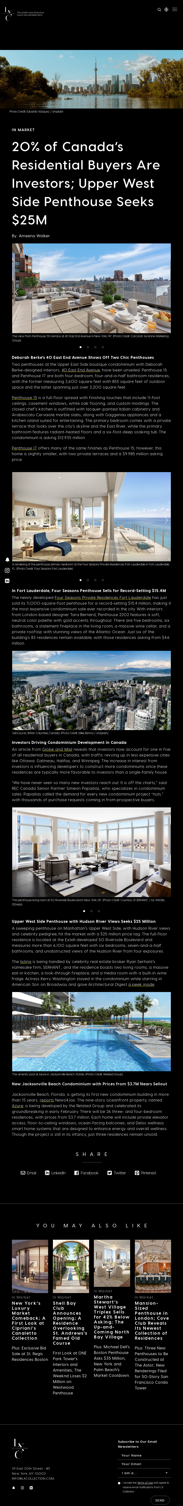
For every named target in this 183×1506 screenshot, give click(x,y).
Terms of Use (145, 1482)
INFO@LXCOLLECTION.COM (33, 1478)
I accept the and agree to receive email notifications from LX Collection (146, 1487)
